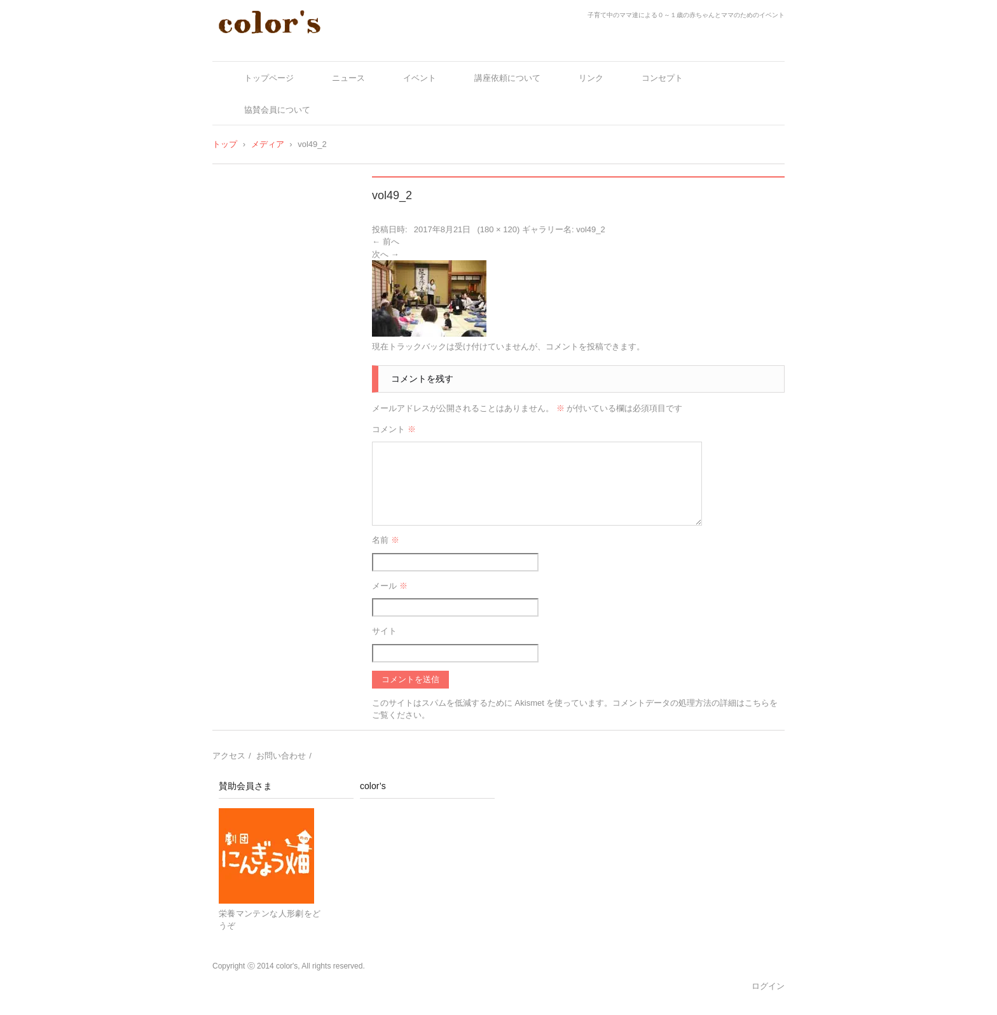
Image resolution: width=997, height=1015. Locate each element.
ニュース (348, 78)
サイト (384, 631)
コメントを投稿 (574, 346)
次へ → (385, 254)
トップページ (269, 78)
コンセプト (662, 78)
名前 (385, 540)
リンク (591, 78)
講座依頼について (507, 78)
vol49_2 (590, 229)
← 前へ (385, 241)
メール (390, 586)
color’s (373, 786)
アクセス (228, 755)
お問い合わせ (281, 755)
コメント (394, 429)
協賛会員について (277, 110)
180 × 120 (498, 229)
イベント (419, 78)
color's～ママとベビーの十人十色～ (306, 46)
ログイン (768, 986)
